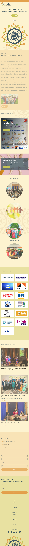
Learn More (14, 15)
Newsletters (14, 512)
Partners (14, 514)
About (14, 500)
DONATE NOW (6, 166)
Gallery (14, 505)
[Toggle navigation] (26, 4)
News (15, 517)
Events (14, 502)
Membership (8, 1)
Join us (12, 1)
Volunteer (17, 1)
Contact (21, 1)
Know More (6, 130)
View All (2, 116)
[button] (13, 20)
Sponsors (15, 519)
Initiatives (15, 507)
